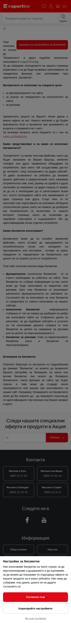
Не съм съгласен (35, 618)
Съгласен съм (35, 597)
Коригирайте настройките (35, 608)
